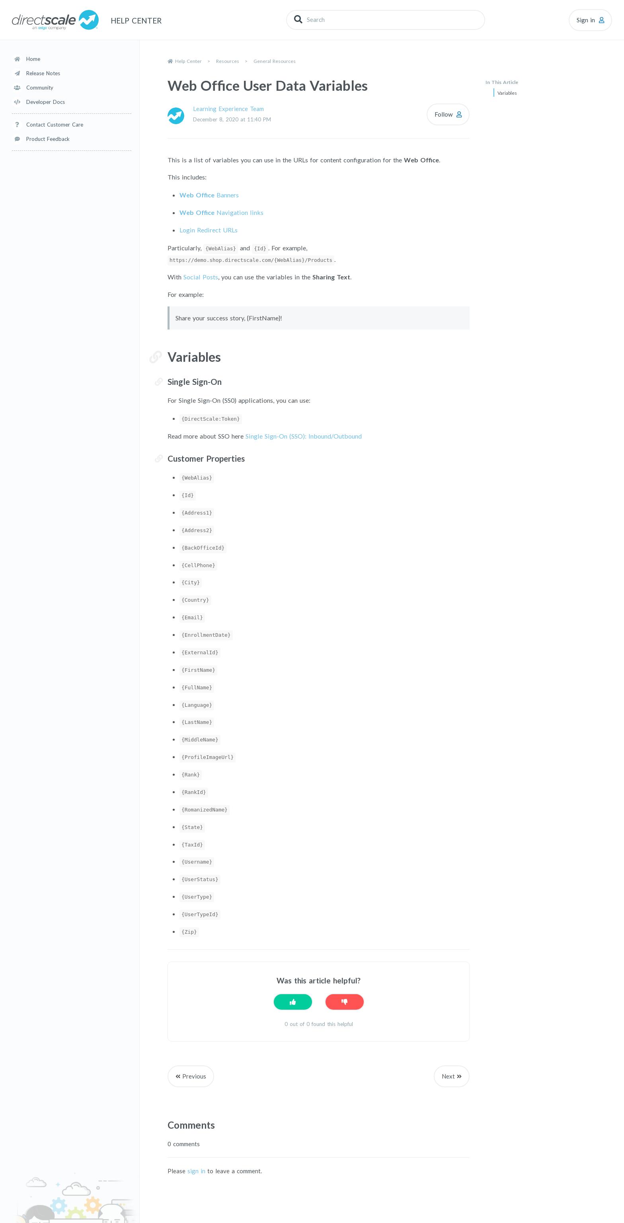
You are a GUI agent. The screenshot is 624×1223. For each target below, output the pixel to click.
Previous (194, 1076)
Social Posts (200, 277)
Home (33, 59)
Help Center (188, 61)
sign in (196, 1170)
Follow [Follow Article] (443, 114)
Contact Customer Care (54, 124)
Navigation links (221, 212)
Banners (209, 195)
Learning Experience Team (228, 108)
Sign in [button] (586, 19)
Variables (507, 93)
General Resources (275, 61)
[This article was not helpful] (345, 1001)
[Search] (385, 19)
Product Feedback (48, 139)
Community (39, 87)
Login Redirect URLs (208, 230)
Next (448, 1076)
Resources (227, 61)
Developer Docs (45, 102)
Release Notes (43, 73)
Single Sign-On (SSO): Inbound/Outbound (304, 436)
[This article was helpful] (293, 1001)
